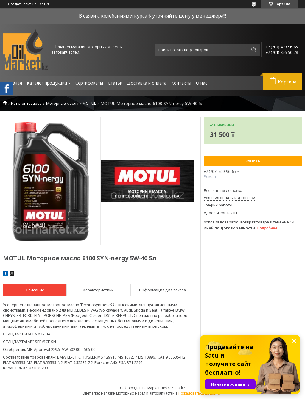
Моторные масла (62, 103)
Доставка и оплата (146, 83)
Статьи (115, 83)
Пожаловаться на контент (200, 393)
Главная (13, 83)
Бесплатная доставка (223, 190)
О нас (201, 83)
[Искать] (254, 50)
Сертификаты (89, 83)
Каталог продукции (47, 83)
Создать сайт (19, 4)
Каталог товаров (26, 103)
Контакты (181, 83)
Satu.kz (178, 387)
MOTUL (89, 103)
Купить (252, 161)
